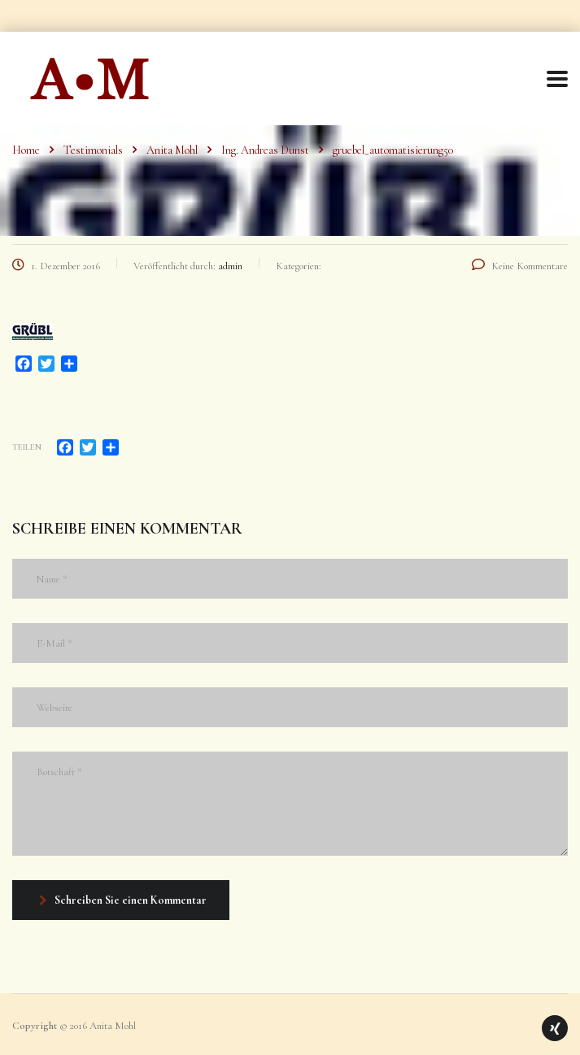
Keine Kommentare (520, 265)
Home (26, 150)
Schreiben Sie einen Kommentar (123, 900)
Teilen (26, 447)
